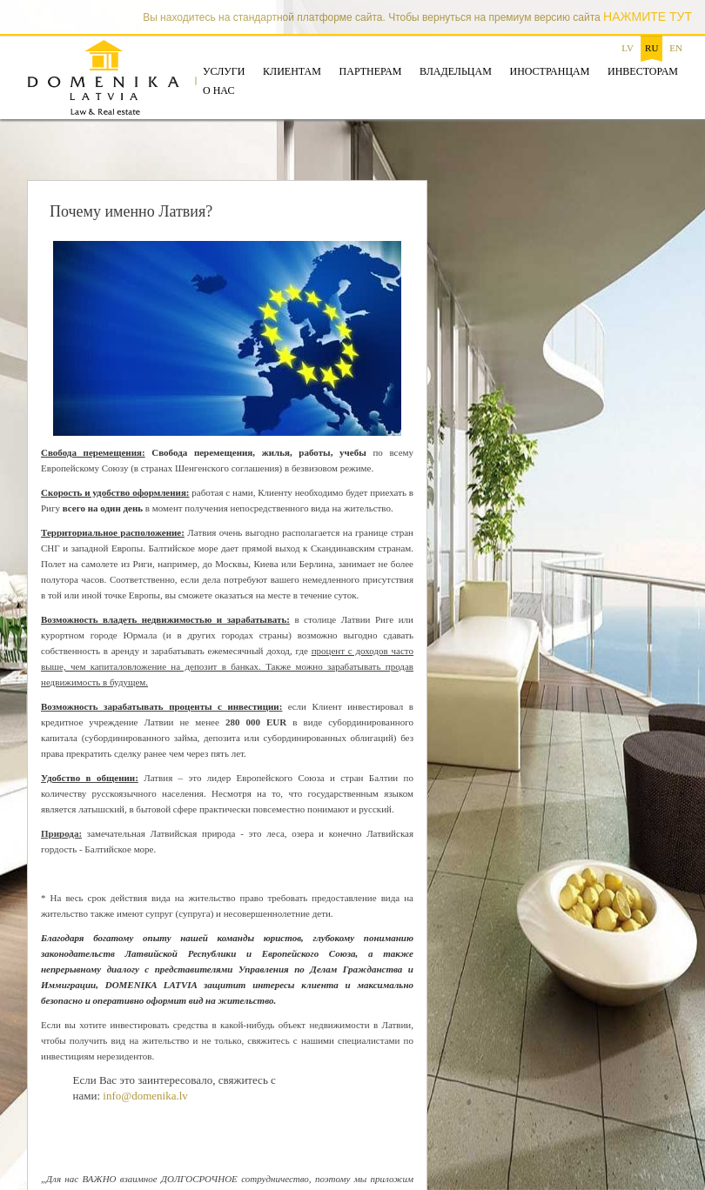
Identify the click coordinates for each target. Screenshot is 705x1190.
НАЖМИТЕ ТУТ (647, 16)
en (675, 48)
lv (627, 48)
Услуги (224, 71)
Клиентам (292, 71)
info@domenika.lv (145, 1095)
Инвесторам (643, 71)
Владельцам (456, 71)
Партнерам (370, 71)
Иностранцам (549, 71)
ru (651, 48)
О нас (218, 90)
